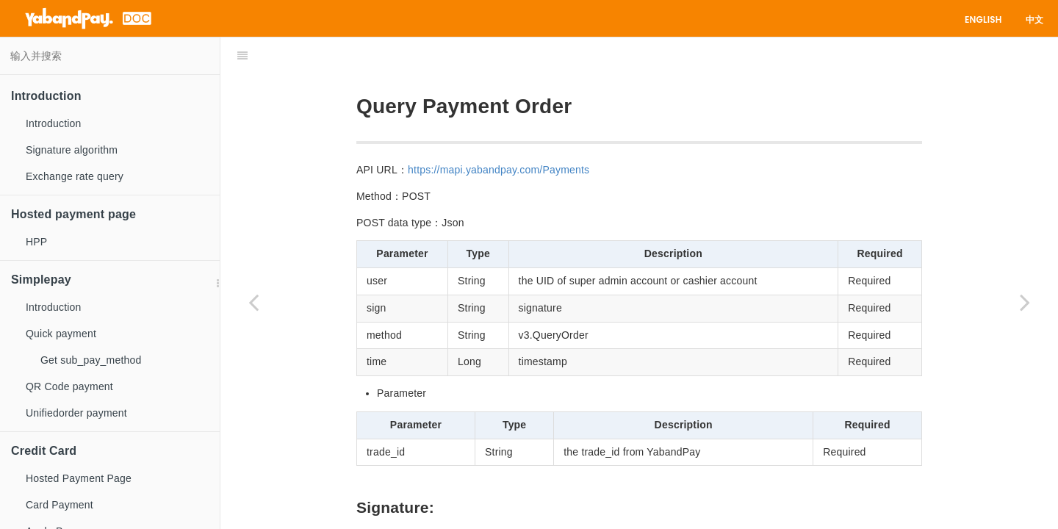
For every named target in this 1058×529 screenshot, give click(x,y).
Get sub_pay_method (90, 360)
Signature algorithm (72, 150)
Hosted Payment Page (79, 478)
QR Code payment (69, 386)
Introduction (54, 123)
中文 (1034, 19)
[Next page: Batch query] (1025, 301)
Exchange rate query (74, 176)
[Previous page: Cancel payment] (253, 301)
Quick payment (61, 333)
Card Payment (59, 505)
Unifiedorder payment (76, 413)
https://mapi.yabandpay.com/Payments (498, 133)
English (983, 19)
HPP (36, 242)
